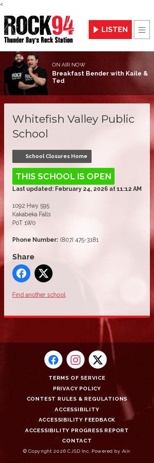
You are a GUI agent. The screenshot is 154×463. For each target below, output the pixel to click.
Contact (77, 441)
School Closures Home (56, 156)
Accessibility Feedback (77, 420)
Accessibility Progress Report (77, 430)
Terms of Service (77, 378)
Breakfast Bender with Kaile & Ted (100, 77)
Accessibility (77, 409)
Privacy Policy (77, 388)
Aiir (126, 451)
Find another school (39, 294)
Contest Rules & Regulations (77, 399)
